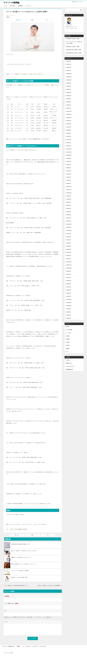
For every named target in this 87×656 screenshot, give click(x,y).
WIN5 (67, 326)
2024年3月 (68, 139)
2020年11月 (69, 265)
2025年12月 (69, 73)
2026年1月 (68, 70)
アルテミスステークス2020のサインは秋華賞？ (20, 570)
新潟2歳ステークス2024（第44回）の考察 (19, 577)
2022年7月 (68, 202)
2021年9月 (68, 233)
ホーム (5, 5)
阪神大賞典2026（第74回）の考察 (73, 52)
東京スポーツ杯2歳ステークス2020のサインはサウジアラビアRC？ (24, 550)
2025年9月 (68, 83)
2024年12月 (69, 111)
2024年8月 (68, 123)
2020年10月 (69, 268)
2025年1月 (68, 108)
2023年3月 (68, 177)
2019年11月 (69, 302)
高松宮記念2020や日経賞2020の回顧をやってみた (20, 544)
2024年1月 (68, 145)
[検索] (74, 10)
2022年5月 (68, 208)
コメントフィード (70, 366)
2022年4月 (68, 211)
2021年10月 (69, 230)
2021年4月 (68, 249)
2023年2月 (68, 180)
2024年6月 (68, 130)
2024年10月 (69, 117)
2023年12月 (69, 148)
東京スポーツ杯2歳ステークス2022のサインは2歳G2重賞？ (49, 585)
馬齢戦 (8, 17)
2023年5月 (68, 170)
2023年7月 (68, 164)
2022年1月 (68, 221)
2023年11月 (69, 152)
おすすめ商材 (69, 329)
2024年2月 (68, 142)
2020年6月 (68, 280)
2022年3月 (68, 214)
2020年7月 (68, 277)
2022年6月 (68, 205)
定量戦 (67, 339)
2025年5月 (68, 95)
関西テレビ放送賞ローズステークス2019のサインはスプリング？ (23, 564)
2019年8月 (68, 312)
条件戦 (67, 345)
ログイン (68, 359)
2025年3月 (68, 101)
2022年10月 (69, 192)
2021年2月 (68, 255)
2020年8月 (68, 274)
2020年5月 (68, 283)
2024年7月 (68, 127)
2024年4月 (68, 136)
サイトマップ (28, 5)
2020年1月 (68, 296)
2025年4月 (68, 98)
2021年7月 (68, 239)
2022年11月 (69, 189)
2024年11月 (69, 114)
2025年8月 (68, 86)
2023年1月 (68, 183)
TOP (9, 646)
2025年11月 (69, 76)
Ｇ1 (67, 351)
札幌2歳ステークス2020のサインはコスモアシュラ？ (21, 557)
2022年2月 (68, 217)
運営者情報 (20, 5)
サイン (12, 529)
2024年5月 (68, 133)
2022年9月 (68, 196)
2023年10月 (69, 155)
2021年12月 (69, 224)
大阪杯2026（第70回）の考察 (72, 38)
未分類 (67, 342)
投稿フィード (69, 363)
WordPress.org (69, 369)
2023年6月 (68, 167)
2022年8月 (68, 199)
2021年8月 (68, 236)
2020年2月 (68, 293)
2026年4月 (68, 61)
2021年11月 (69, 227)
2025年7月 (68, 89)
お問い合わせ (12, 5)
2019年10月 (69, 305)
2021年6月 (68, 243)
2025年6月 (68, 92)
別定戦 (67, 336)
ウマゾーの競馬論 (11, 2)
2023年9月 (68, 158)
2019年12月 (69, 299)
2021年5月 (68, 246)
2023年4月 (68, 174)
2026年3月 (68, 64)
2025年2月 (68, 105)
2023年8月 (68, 161)
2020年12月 (69, 261)
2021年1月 (68, 258)
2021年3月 (68, 252)
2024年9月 (68, 120)
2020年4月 (68, 286)
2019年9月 (68, 308)
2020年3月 (68, 290)
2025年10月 (69, 80)
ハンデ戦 (68, 332)
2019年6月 (68, 318)
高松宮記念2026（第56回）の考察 (73, 49)
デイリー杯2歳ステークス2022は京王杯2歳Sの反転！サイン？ (16, 585)
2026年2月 (68, 67)
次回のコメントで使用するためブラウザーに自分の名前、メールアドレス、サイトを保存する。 (29, 617)
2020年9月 (68, 271)
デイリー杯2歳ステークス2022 (21, 529)
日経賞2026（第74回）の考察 (72, 46)
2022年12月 (69, 186)
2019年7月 (68, 315)
